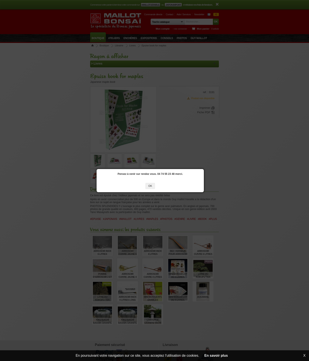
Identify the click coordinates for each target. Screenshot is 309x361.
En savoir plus (216, 355)
